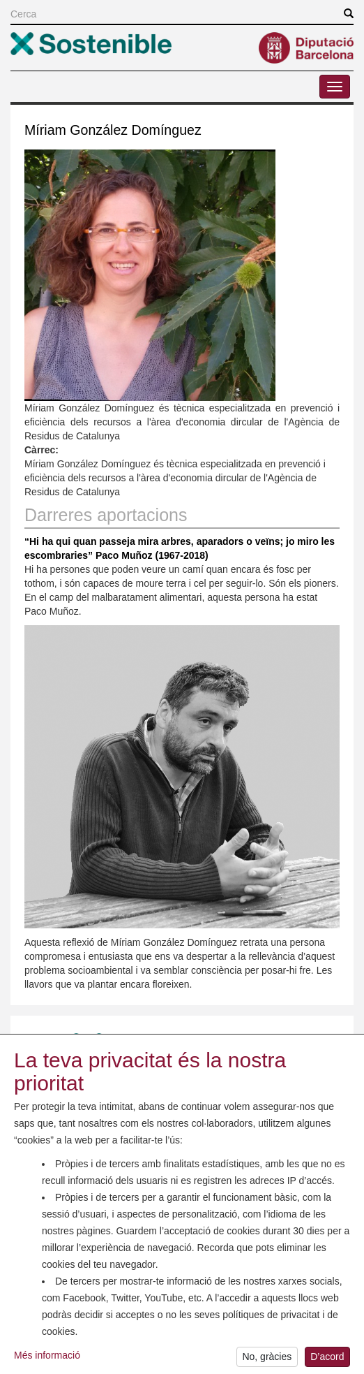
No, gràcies (266, 1360)
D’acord (327, 1360)
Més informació (47, 1358)
